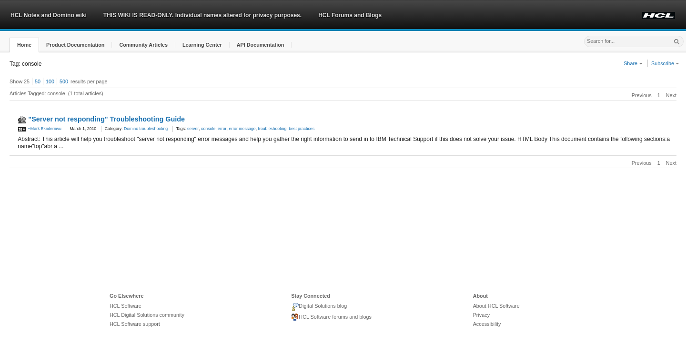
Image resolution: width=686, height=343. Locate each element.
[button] (24, 45)
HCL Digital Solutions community (147, 315)
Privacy (481, 315)
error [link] (222, 128)
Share (633, 63)
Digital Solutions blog (319, 307)
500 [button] (64, 81)
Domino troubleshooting (146, 128)
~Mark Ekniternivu (39, 128)
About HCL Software (496, 306)
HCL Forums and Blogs (350, 15)
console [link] (208, 128)
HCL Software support (135, 324)
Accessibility (487, 324)
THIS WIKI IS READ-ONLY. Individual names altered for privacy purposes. (202, 15)
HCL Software (125, 306)
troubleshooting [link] (272, 128)
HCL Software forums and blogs (331, 317)
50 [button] (37, 81)
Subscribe (665, 63)
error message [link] (242, 128)
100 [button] (50, 81)
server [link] (193, 128)
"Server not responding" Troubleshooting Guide (106, 119)
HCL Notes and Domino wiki (48, 15)
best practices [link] (301, 128)
